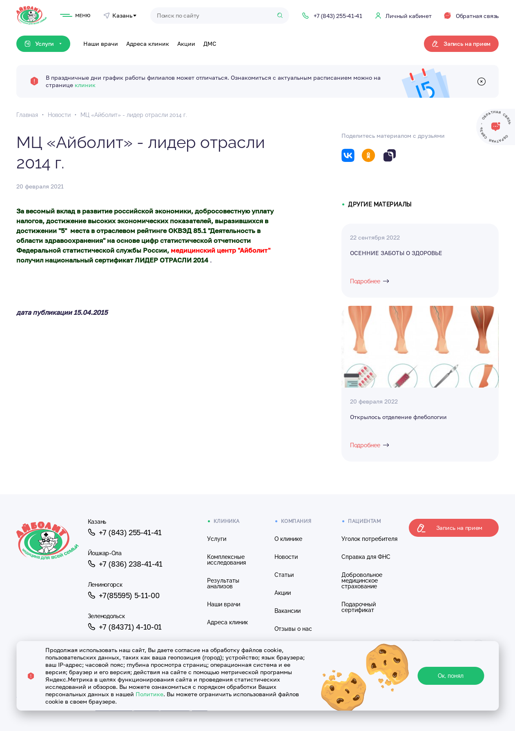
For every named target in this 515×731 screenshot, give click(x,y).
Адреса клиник (147, 43)
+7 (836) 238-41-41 (125, 563)
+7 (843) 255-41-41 (125, 532)
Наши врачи (100, 43)
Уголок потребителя (369, 539)
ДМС (209, 43)
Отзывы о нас (293, 629)
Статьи (284, 575)
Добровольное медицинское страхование (361, 580)
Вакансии (287, 611)
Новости (286, 557)
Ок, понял (451, 676)
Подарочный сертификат (358, 607)
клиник (85, 84)
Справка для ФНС (365, 557)
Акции (186, 43)
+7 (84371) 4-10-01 (125, 626)
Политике (149, 694)
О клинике (288, 539)
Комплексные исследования (226, 559)
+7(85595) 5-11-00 (124, 595)
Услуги (216, 539)
